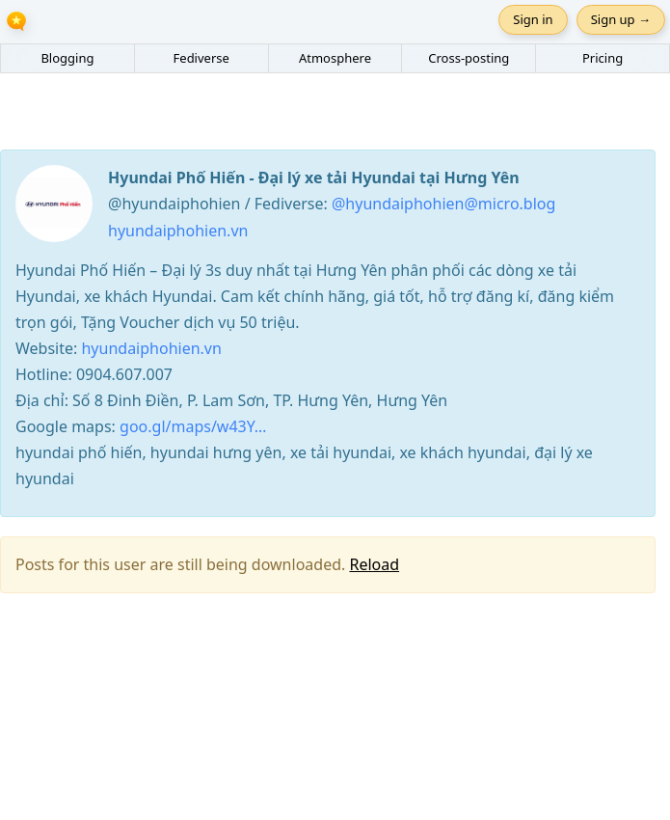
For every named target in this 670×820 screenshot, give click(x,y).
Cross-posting (468, 58)
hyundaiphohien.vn (178, 230)
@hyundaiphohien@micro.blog (443, 203)
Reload (374, 564)
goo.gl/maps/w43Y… (193, 426)
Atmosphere (335, 58)
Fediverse (201, 58)
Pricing (602, 58)
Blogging (67, 58)
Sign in (532, 19)
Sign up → (621, 19)
